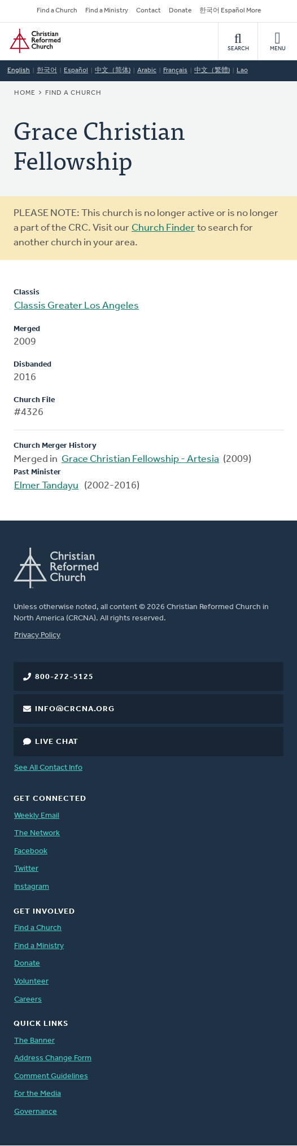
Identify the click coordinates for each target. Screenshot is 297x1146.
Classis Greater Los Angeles (76, 306)
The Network (37, 833)
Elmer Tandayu (46, 486)
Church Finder (163, 228)
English (18, 70)
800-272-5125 (64, 677)
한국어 (47, 70)
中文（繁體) (212, 70)
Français (175, 70)
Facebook (30, 851)
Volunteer (31, 981)
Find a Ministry (106, 10)
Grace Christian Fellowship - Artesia (140, 459)
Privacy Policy (37, 635)
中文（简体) (112, 70)
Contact (148, 10)
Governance (35, 1112)
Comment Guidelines (51, 1076)
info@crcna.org (75, 709)
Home (25, 93)
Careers (28, 999)
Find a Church (57, 10)
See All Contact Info (48, 768)
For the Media (37, 1094)
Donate (180, 10)
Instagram (31, 887)
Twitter (26, 869)
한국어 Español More (230, 10)
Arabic (146, 70)
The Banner (34, 1041)
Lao (242, 70)
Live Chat (56, 742)
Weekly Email (36, 816)
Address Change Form (52, 1058)
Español (76, 70)
